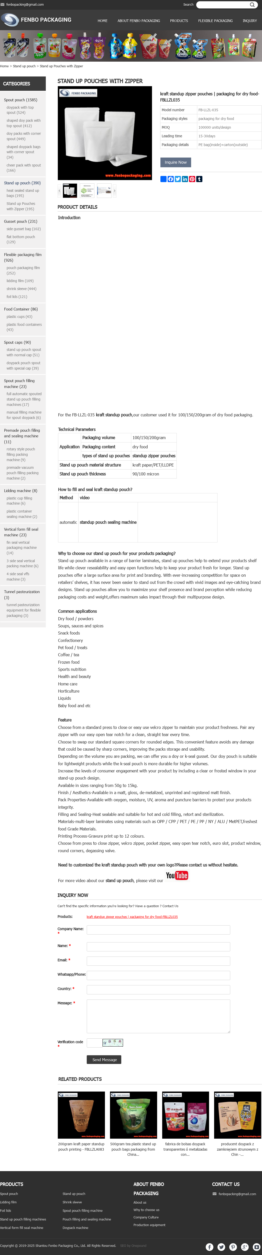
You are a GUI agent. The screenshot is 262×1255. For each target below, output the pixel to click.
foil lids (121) (17, 296)
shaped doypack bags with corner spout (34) (23, 152)
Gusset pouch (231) (20, 221)
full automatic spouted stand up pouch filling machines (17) (24, 399)
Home (102, 20)
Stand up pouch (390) (22, 183)
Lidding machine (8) (20, 490)
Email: (64, 960)
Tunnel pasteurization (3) (22, 594)
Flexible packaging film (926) (23, 257)
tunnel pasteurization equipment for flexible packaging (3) (24, 610)
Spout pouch (9, 1194)
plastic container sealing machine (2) (22, 514)
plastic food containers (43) (24, 327)
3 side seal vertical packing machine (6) (22, 563)
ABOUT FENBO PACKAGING (139, 20)
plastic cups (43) (19, 316)
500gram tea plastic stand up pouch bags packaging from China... (133, 1149)
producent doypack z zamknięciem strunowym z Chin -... (237, 1149)
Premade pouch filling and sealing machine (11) (22, 436)
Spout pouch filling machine (83, 1210)
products (179, 20)
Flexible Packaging (215, 20)
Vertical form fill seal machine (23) (21, 532)
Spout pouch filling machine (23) (19, 383)
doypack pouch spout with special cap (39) (23, 365)
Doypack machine (75, 1228)
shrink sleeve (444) (21, 288)
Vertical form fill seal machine (21, 1228)
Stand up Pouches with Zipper (61, 66)
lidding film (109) (20, 281)
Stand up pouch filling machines (23, 1219)
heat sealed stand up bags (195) (23, 193)
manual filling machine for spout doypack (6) (24, 415)
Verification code (70, 1044)
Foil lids (5, 1210)
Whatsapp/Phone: (71, 974)
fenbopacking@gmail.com (25, 4)
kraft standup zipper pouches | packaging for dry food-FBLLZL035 (132, 916)
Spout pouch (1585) (20, 99)
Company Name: (71, 931)
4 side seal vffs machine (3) (18, 576)
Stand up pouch (24, 66)
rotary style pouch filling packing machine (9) (21, 454)
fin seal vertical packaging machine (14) (22, 547)
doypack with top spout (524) (20, 110)
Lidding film (8, 1202)
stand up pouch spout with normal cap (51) (24, 352)
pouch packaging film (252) (23, 270)
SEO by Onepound (133, 1245)
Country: (66, 988)
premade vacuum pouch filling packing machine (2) (23, 472)
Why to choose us (146, 1210)
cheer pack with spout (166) (24, 168)
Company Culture (146, 1217)
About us (140, 1202)
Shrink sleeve (72, 1202)
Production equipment (149, 1225)
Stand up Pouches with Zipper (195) (21, 206)
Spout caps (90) (17, 342)
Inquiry (250, 20)
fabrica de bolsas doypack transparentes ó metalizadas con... (185, 1149)
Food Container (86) (21, 309)
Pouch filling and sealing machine (87, 1219)
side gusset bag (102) (24, 229)
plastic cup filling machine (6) (19, 501)
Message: (66, 1003)
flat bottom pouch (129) (21, 239)
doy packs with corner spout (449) (24, 136)
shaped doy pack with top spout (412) (24, 123)
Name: (64, 945)
